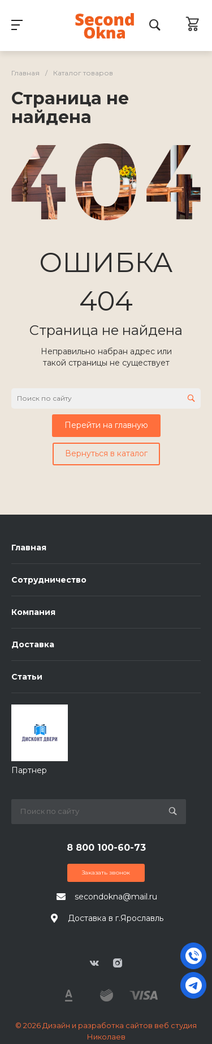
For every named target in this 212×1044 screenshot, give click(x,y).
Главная (28, 547)
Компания (33, 612)
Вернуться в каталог (106, 453)
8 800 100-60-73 (106, 847)
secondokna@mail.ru (116, 897)
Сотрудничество (48, 580)
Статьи (26, 677)
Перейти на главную (106, 425)
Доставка (32, 644)
